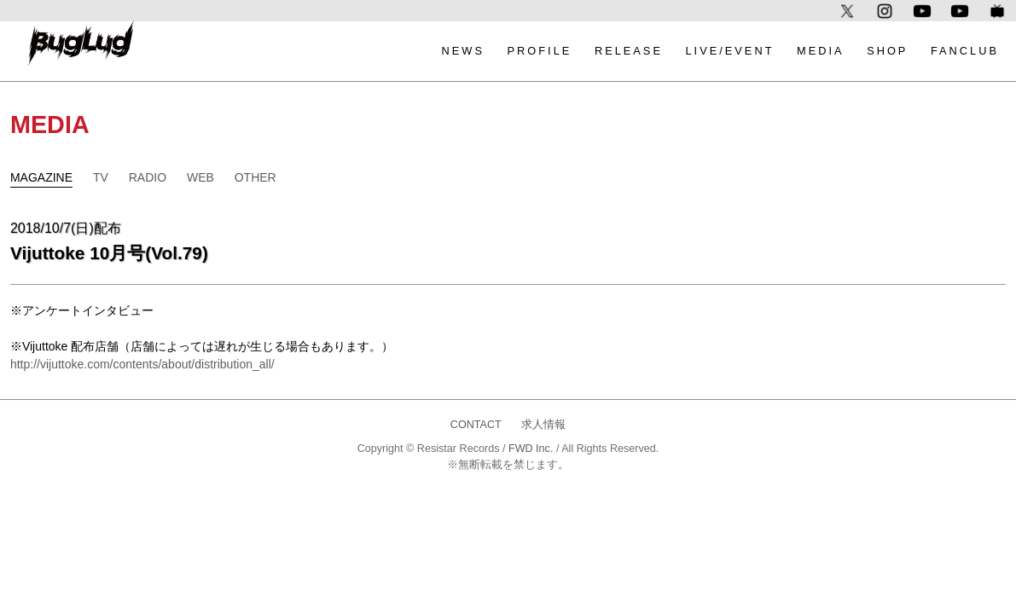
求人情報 (543, 425)
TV (100, 177)
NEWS (463, 50)
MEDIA (821, 50)
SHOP (887, 50)
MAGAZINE (41, 177)
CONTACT (476, 425)
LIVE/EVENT (730, 50)
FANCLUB (965, 50)
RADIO (147, 177)
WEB (200, 177)
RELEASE (629, 50)
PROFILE (540, 50)
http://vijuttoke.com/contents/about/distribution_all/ (142, 364)
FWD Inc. (530, 449)
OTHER (255, 177)
